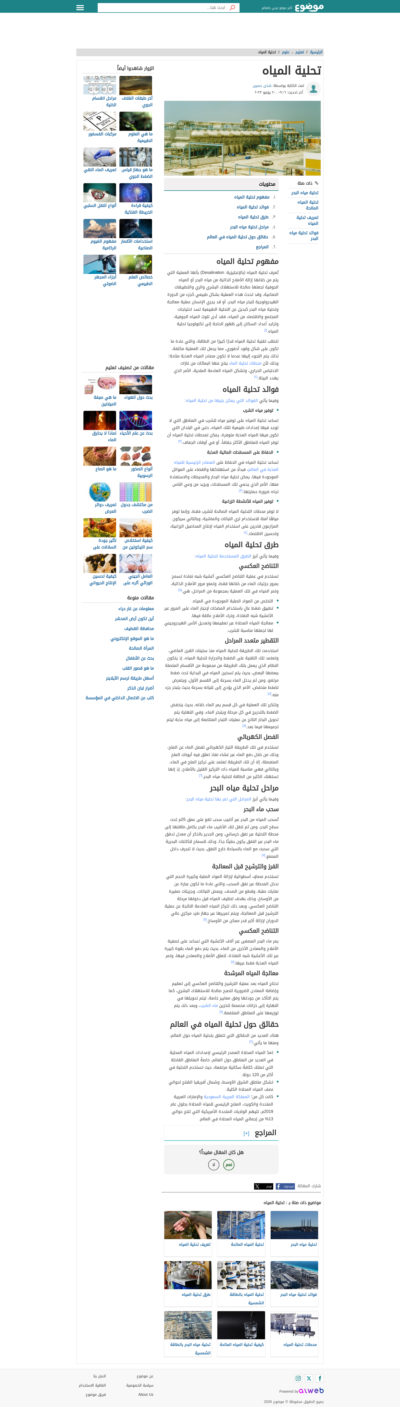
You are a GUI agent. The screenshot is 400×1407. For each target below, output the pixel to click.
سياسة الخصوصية (139, 1385)
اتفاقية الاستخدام (92, 1385)
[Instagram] (298, 1378)
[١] (266, 330)
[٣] (180, 441)
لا (213, 1165)
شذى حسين (262, 85)
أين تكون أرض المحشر (134, 619)
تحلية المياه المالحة (307, 205)
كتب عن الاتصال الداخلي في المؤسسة (119, 698)
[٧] (263, 855)
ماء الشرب (209, 1005)
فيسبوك (289, 1186)
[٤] (245, 532)
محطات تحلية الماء (245, 363)
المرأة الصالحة (141, 648)
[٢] (256, 377)
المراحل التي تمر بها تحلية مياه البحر (219, 799)
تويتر (269, 1186)
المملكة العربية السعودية (227, 1097)
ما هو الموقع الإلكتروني (132, 639)
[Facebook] (320, 1378)
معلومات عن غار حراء (136, 609)
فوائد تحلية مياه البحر (303, 235)
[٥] (180, 590)
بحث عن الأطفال (140, 658)
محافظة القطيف (139, 629)
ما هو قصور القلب (138, 668)
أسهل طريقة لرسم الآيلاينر (130, 678)
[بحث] (232, 7)
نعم (229, 1165)
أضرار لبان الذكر (140, 688)
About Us (145, 1394)
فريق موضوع (96, 1394)
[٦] (201, 775)
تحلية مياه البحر (304, 193)
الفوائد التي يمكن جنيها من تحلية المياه (222, 400)
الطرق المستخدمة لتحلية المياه (223, 556)
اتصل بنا (99, 1376)
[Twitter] (309, 1378)
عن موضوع (145, 1376)
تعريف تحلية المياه (307, 220)
